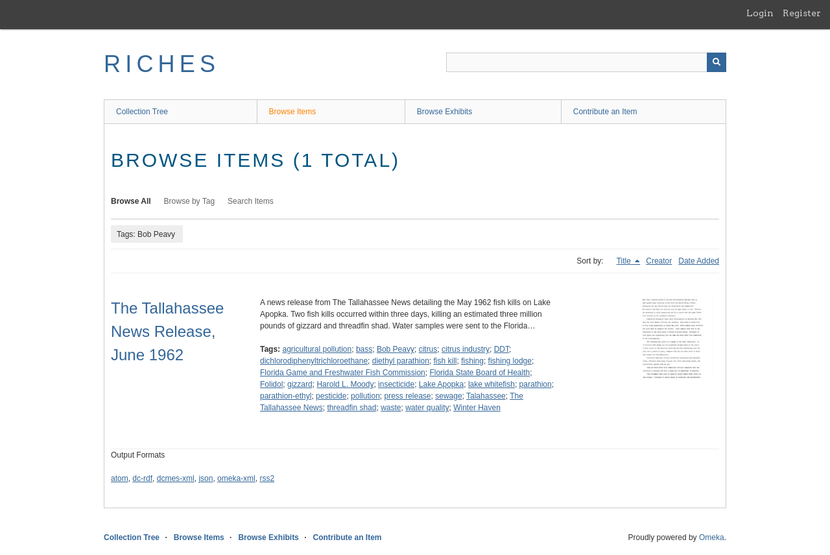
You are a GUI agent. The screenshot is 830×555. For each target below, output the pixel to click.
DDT (501, 349)
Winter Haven (477, 407)
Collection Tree (142, 111)
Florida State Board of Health (479, 372)
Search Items (251, 201)
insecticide (396, 384)
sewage (448, 396)
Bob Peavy (395, 349)
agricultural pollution (316, 349)
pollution (365, 396)
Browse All (131, 201)
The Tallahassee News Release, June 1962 (167, 331)
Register (802, 13)
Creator (659, 260)
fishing (472, 360)
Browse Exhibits (444, 111)
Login (760, 13)
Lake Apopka (441, 384)
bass (364, 349)
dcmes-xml (176, 478)
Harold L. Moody (345, 384)
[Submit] (716, 62)
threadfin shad (351, 407)
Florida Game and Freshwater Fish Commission (342, 372)
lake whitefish (491, 384)
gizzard (300, 384)
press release (407, 396)
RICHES (162, 64)
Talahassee (486, 396)
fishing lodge (510, 360)
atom (119, 478)
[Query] (586, 62)
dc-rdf (142, 478)
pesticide (331, 396)
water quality (427, 407)
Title (625, 260)
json (205, 478)
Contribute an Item (605, 111)
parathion (535, 384)
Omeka (711, 537)
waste (391, 407)
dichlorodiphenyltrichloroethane (314, 360)
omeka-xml (236, 478)
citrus (428, 349)
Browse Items (292, 111)
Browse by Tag (189, 201)
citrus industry (466, 349)
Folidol (271, 384)
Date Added (698, 260)
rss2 (266, 478)
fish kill (445, 360)
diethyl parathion (400, 360)
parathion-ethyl (285, 396)
